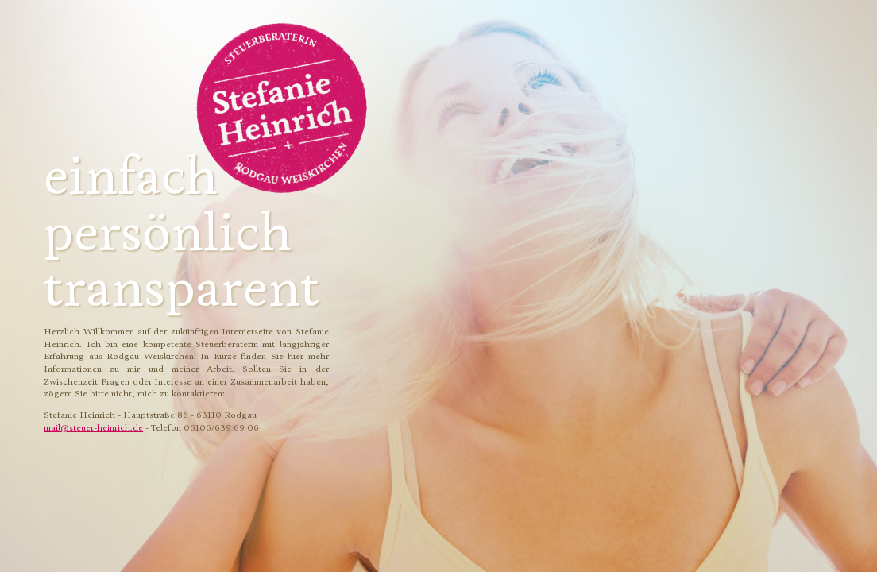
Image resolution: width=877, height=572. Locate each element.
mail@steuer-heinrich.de (93, 427)
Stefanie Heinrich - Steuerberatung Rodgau (282, 108)
